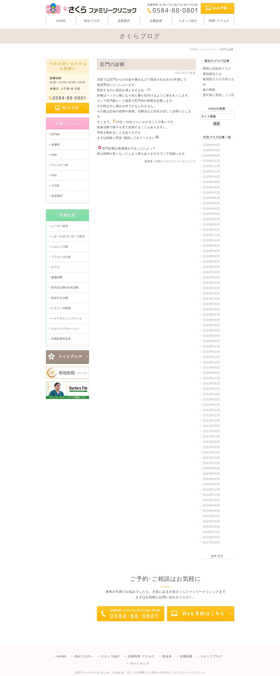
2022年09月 (211, 367)
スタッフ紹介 (188, 20)
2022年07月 (211, 378)
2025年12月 (211, 166)
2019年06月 (211, 505)
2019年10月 (211, 500)
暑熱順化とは (212, 73)
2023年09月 (211, 304)
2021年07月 (211, 436)
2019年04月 (211, 516)
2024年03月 (211, 277)
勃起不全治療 (59, 297)
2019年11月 (211, 494)
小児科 (55, 185)
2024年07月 (211, 256)
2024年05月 (211, 266)
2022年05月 (211, 388)
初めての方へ (83, 648)
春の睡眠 (209, 89)
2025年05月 (211, 203)
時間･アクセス (219, 20)
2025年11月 (211, 171)
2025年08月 (211, 187)
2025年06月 (211, 197)
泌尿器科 (56, 195)
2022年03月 (211, 399)
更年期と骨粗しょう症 (218, 95)
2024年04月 (211, 272)
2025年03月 (211, 213)
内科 (54, 154)
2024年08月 (211, 250)
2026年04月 (211, 144)
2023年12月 (211, 293)
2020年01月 (211, 484)
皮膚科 (55, 144)
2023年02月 (211, 341)
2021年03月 (211, 457)
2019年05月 (211, 510)
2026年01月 (211, 160)
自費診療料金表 (61, 338)
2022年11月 (211, 357)
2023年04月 (211, 330)
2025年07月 (211, 192)
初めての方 (92, 20)
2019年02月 (211, 526)
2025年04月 (211, 208)
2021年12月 (211, 415)
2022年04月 (211, 394)
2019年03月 (211, 521)
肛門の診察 (112, 64)
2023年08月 (211, 309)
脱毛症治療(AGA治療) (65, 287)
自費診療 (156, 20)
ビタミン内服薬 (61, 308)
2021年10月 (211, 420)
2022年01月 (211, 410)
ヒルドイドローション (65, 328)
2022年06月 (211, 383)
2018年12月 (211, 531)
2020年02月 (211, 478)
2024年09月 (211, 245)
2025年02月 (211, 219)
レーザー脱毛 (59, 226)
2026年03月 (211, 150)
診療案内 (124, 20)
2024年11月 (211, 235)
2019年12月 (211, 489)
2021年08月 (211, 431)
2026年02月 (211, 155)
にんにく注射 (59, 246)
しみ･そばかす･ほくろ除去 (68, 236)
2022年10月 (211, 362)
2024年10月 (211, 240)
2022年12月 (211, 351)
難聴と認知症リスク (217, 68)
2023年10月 (211, 298)
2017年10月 (211, 542)
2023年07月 (211, 314)
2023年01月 (211, 346)
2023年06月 (211, 319)
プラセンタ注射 (61, 256)
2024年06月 (211, 261)
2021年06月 (211, 441)
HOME (61, 20)
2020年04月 (211, 473)
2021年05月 (211, 447)
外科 (54, 175)
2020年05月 (211, 468)
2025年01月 (211, 224)
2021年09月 (211, 425)
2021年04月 (211, 452)
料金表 (167, 648)
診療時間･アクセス (141, 648)
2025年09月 (211, 182)
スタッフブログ (211, 648)
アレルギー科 (59, 164)
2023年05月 (211, 325)
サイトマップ (139, 655)
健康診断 (56, 277)
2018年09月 (211, 537)
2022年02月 (211, 404)
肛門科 (55, 134)
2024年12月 (211, 229)
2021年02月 (211, 463)
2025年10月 (211, 176)
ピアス (55, 267)
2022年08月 (211, 372)
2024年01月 (211, 288)
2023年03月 (211, 335)
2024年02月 (211, 282)
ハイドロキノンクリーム (66, 318)
